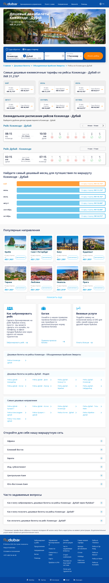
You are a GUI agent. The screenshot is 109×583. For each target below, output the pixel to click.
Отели (80, 552)
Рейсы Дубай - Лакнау (40, 386)
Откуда (9, 54)
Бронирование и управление (30, 4)
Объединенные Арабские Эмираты (49, 66)
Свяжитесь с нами (53, 553)
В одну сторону (30, 49)
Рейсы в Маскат (95, 553)
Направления (63, 4)
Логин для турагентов (67, 570)
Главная (7, 66)
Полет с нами (49, 4)
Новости (52, 549)
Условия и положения (11, 551)
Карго (51, 559)
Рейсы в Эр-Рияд (96, 547)
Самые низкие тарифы (83, 541)
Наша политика (9, 548)
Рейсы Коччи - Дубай (66, 412)
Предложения (39, 546)
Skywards (74, 4)
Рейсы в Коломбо (95, 563)
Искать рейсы (93, 56)
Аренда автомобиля (82, 547)
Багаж (36, 554)
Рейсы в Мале (97, 559)
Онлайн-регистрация (68, 541)
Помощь (84, 4)
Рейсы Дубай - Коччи (15, 386)
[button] (54, 441)
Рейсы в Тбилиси (95, 541)
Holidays (81, 556)
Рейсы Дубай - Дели (40, 380)
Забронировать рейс (39, 541)
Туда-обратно (13, 49)
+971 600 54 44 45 (9, 555)
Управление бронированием (54, 542)
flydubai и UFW (54, 562)
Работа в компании (81, 561)
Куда (27, 54)
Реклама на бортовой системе (67, 563)
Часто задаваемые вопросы (67, 548)
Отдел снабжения (67, 556)
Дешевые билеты (22, 66)
